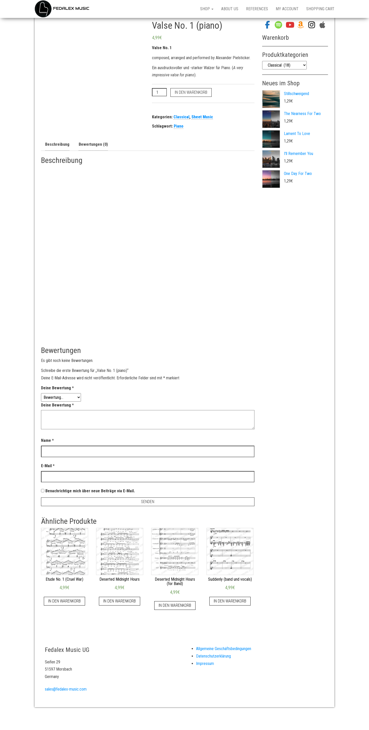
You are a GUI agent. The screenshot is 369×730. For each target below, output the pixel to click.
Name (47, 440)
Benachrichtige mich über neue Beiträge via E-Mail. (90, 490)
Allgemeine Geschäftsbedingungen (223, 648)
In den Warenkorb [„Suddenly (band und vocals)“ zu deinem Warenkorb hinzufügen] (230, 601)
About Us (229, 8)
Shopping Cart (320, 8)
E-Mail (48, 465)
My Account (287, 8)
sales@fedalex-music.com (66, 689)
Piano (178, 126)
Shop (206, 8)
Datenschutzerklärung (213, 656)
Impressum (205, 663)
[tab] (57, 145)
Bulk (219, 719)
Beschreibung (57, 144)
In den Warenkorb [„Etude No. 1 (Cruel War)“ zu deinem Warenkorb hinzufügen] (64, 601)
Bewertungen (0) (93, 144)
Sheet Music (202, 116)
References (257, 8)
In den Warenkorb (191, 92)
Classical (181, 116)
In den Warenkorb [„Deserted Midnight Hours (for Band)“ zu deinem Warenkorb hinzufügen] (175, 605)
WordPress (190, 719)
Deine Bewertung (57, 387)
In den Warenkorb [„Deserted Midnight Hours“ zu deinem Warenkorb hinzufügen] (119, 601)
